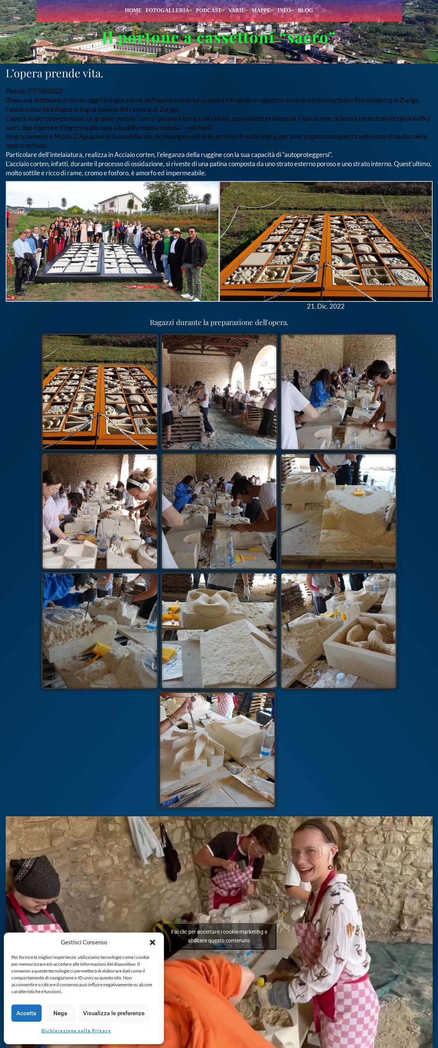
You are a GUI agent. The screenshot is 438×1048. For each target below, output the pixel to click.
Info (286, 10)
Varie (238, 10)
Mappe (263, 10)
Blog (305, 10)
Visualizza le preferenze (113, 1013)
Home (133, 10)
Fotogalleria (169, 10)
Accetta (26, 1013)
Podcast (210, 10)
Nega (60, 1013)
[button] (152, 942)
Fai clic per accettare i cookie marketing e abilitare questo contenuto (219, 936)
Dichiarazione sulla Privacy (76, 1031)
